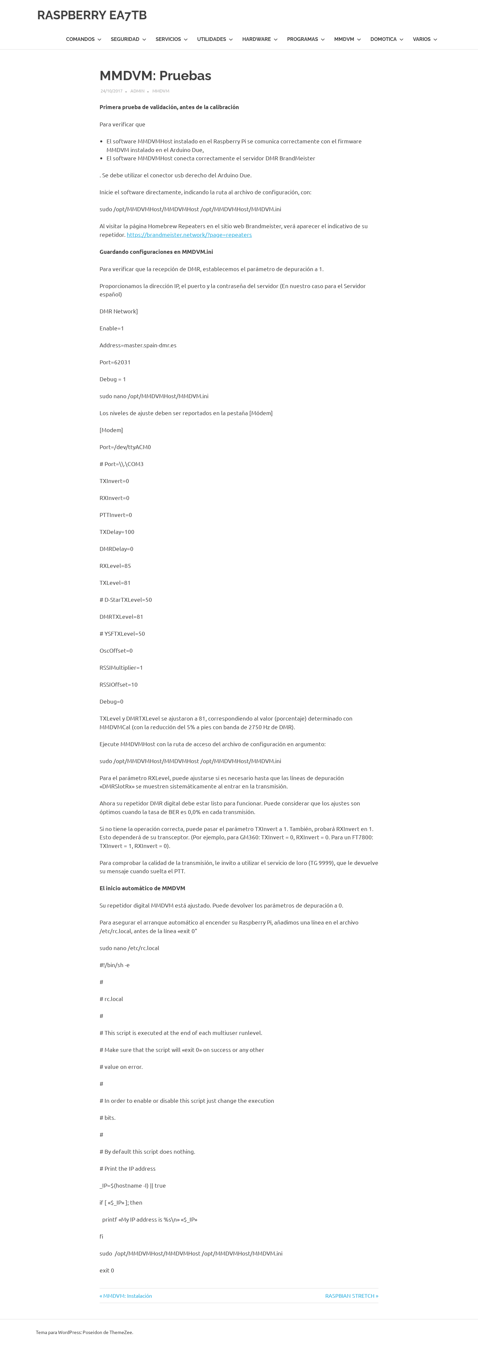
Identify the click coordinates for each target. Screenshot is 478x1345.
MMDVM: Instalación (127, 1295)
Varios (425, 39)
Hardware (260, 39)
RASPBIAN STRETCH (349, 1295)
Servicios (172, 39)
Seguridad (128, 39)
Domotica (387, 39)
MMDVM (347, 39)
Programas (306, 39)
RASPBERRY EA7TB (95, 14)
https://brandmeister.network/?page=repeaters (189, 234)
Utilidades (215, 39)
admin (137, 90)
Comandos (84, 39)
